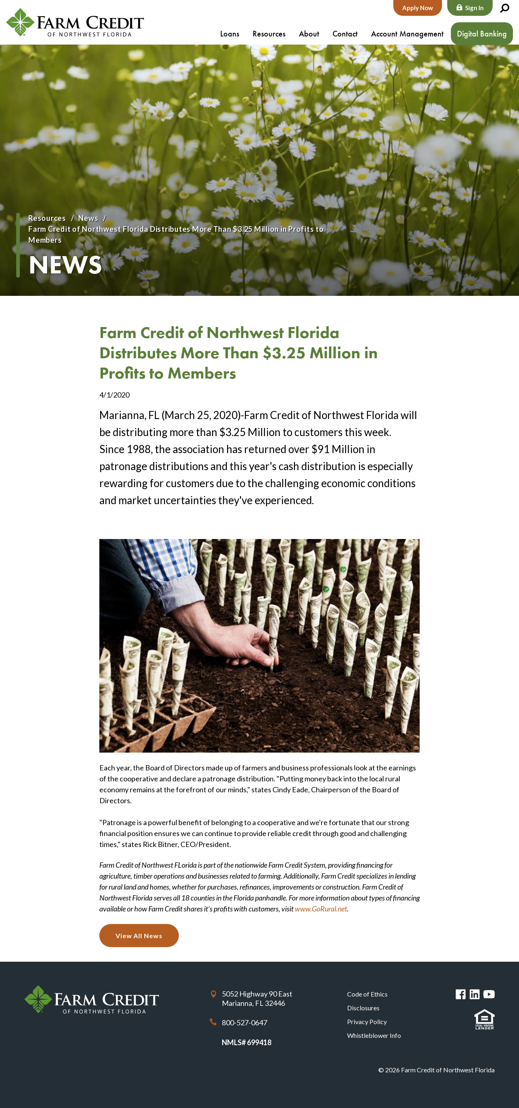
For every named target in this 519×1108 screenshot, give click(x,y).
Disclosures (363, 1008)
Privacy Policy (367, 1021)
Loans (229, 33)
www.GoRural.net (321, 908)
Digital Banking (482, 33)
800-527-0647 (244, 1022)
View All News (139, 935)
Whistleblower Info (374, 1035)
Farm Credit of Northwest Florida (75, 22)
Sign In (474, 7)
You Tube (489, 994)
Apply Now (417, 7)
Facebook (461, 994)
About (309, 33)
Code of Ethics (367, 994)
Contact (345, 33)
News (88, 218)
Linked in (475, 994)
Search (504, 8)
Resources (269, 33)
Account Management (407, 33)
